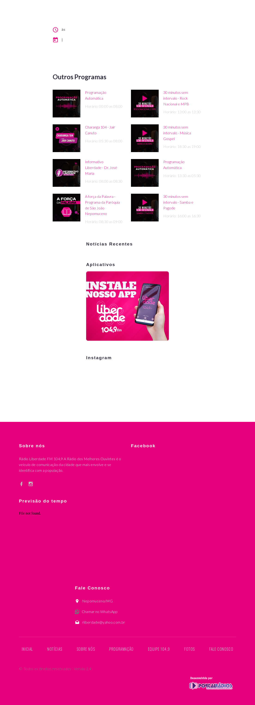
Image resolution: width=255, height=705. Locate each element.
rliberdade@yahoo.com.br (103, 622)
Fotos (189, 649)
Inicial (27, 649)
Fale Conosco (221, 649)
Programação (121, 649)
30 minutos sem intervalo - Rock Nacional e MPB (176, 98)
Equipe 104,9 (159, 649)
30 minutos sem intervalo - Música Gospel (177, 133)
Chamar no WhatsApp (100, 611)
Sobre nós (86, 649)
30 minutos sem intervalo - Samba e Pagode (178, 202)
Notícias (54, 649)
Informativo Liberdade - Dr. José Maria (101, 167)
